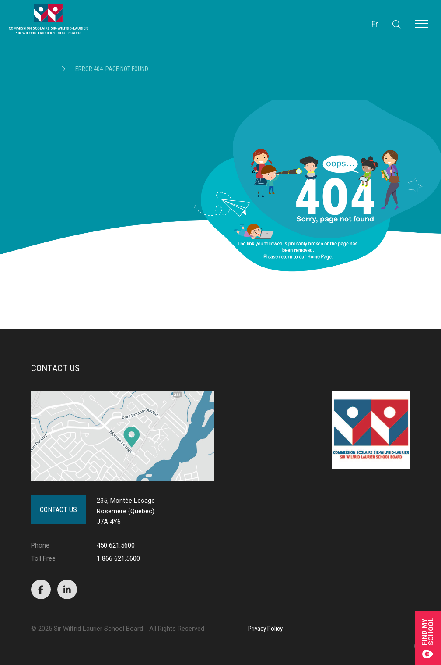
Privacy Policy (265, 629)
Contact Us (58, 509)
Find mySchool (427, 638)
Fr (374, 23)
